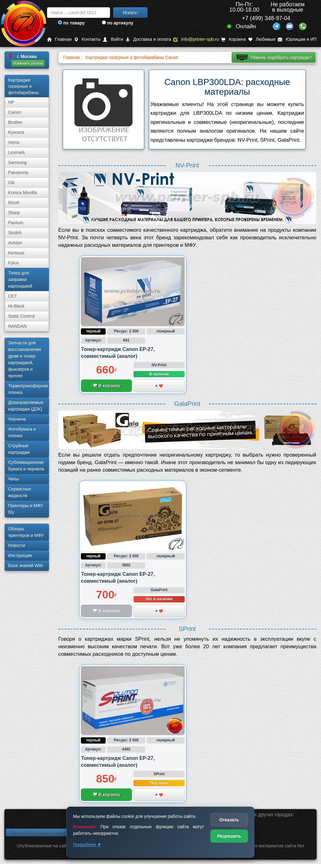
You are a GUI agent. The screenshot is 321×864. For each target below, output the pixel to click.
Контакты (87, 39)
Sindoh (15, 232)
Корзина (233, 39)
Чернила (17, 418)
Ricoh (13, 202)
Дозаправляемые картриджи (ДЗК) (26, 405)
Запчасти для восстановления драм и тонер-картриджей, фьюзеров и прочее (24, 359)
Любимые (262, 39)
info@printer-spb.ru (196, 39)
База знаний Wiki (25, 565)
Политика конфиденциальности (37, 832)
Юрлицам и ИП (297, 39)
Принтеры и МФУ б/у (25, 509)
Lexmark (16, 152)
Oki (11, 182)
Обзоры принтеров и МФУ (26, 532)
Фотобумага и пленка (22, 432)
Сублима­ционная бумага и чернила (26, 465)
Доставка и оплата (148, 39)
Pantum (15, 222)
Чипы (13, 478)
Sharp (14, 212)
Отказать (229, 819)
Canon (14, 112)
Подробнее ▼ (87, 844)
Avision (15, 242)
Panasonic (18, 172)
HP (11, 102)
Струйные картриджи (19, 449)
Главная (59, 39)
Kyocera (16, 132)
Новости (16, 545)
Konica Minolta (22, 192)
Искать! (130, 12)
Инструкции (20, 555)
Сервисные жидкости (19, 492)
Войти (113, 39)
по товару (71, 22)
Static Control (21, 316)
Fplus (13, 262)
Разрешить (229, 836)
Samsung (17, 162)
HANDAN (17, 326)
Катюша (16, 252)
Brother (15, 122)
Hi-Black (16, 306)
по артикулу (118, 22)
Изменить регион (28, 63)
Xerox (14, 142)
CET (12, 296)
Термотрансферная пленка (28, 389)
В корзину (106, 385)
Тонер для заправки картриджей (20, 279)
